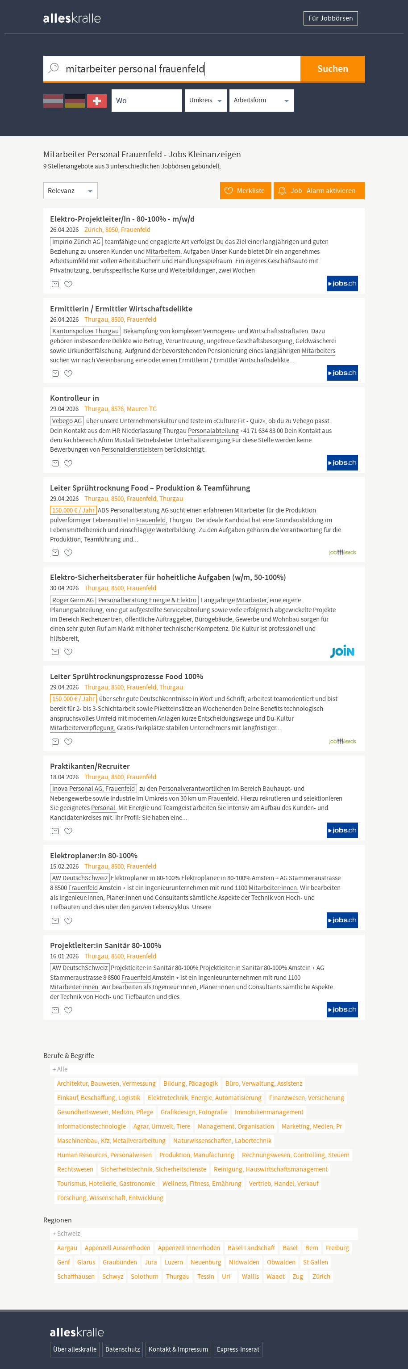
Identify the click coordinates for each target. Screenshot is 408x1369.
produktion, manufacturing (196, 1155)
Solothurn (144, 1276)
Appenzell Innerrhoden (189, 1247)
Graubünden (120, 1262)
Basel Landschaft (251, 1247)
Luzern (174, 1262)
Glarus (86, 1262)
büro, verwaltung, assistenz (263, 1083)
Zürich (321, 1276)
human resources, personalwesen (104, 1155)
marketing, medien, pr (312, 1126)
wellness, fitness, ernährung (201, 1183)
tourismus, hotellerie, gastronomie (106, 1183)
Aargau (67, 1247)
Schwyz (112, 1276)
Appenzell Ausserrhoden (117, 1247)
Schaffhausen (76, 1276)
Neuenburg (206, 1262)
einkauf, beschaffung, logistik (98, 1097)
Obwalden (281, 1262)
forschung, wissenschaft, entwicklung (110, 1197)
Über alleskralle (74, 1349)
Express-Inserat (238, 1349)
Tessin (205, 1276)
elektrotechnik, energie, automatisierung (205, 1097)
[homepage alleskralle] (79, 15)
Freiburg (337, 1247)
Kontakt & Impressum (178, 1349)
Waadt (275, 1276)
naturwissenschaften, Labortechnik (222, 1140)
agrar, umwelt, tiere (161, 1126)
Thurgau (178, 1276)
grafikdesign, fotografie (194, 1112)
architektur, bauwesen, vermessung (106, 1083)
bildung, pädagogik (190, 1083)
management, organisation (236, 1126)
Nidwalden (244, 1262)
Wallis (250, 1276)
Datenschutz (122, 1349)
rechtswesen (75, 1169)
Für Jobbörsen (330, 18)
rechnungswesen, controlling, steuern (296, 1155)
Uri (226, 1276)
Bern (311, 1247)
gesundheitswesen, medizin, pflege (105, 1112)
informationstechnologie (91, 1126)
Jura (151, 1262)
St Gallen (315, 1262)
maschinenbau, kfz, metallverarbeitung (111, 1140)
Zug (297, 1276)
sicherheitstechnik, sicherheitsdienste (153, 1169)
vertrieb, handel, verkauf (283, 1183)
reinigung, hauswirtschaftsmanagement (271, 1169)
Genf (63, 1262)
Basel (290, 1247)
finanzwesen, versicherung (306, 1097)
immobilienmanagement (269, 1112)
